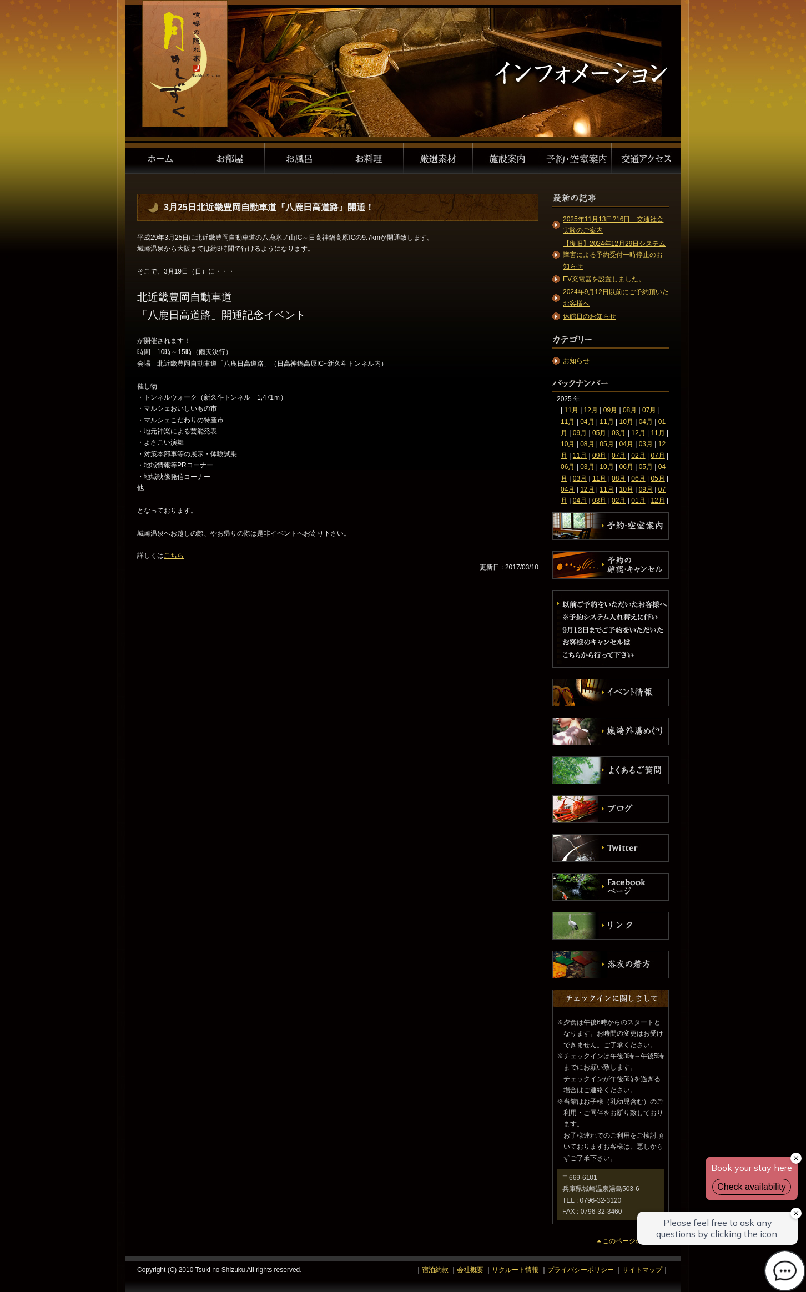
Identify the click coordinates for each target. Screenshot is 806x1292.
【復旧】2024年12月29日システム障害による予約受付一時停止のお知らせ (614, 255)
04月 (587, 422)
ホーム (160, 158)
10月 (626, 422)
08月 (630, 410)
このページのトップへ (635, 1241)
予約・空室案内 (577, 158)
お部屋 (230, 158)
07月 (649, 410)
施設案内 (507, 158)
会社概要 (470, 1270)
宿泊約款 (435, 1270)
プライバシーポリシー (580, 1270)
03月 (619, 433)
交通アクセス (646, 158)
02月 (638, 456)
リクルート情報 (515, 1270)
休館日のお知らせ (589, 316)
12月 (591, 410)
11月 (571, 410)
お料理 (369, 158)
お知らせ (576, 361)
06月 (568, 467)
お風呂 (299, 158)
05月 (599, 433)
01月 (638, 500)
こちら (174, 555)
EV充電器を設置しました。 (604, 279)
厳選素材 (438, 158)
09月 (610, 410)
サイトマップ (642, 1270)
